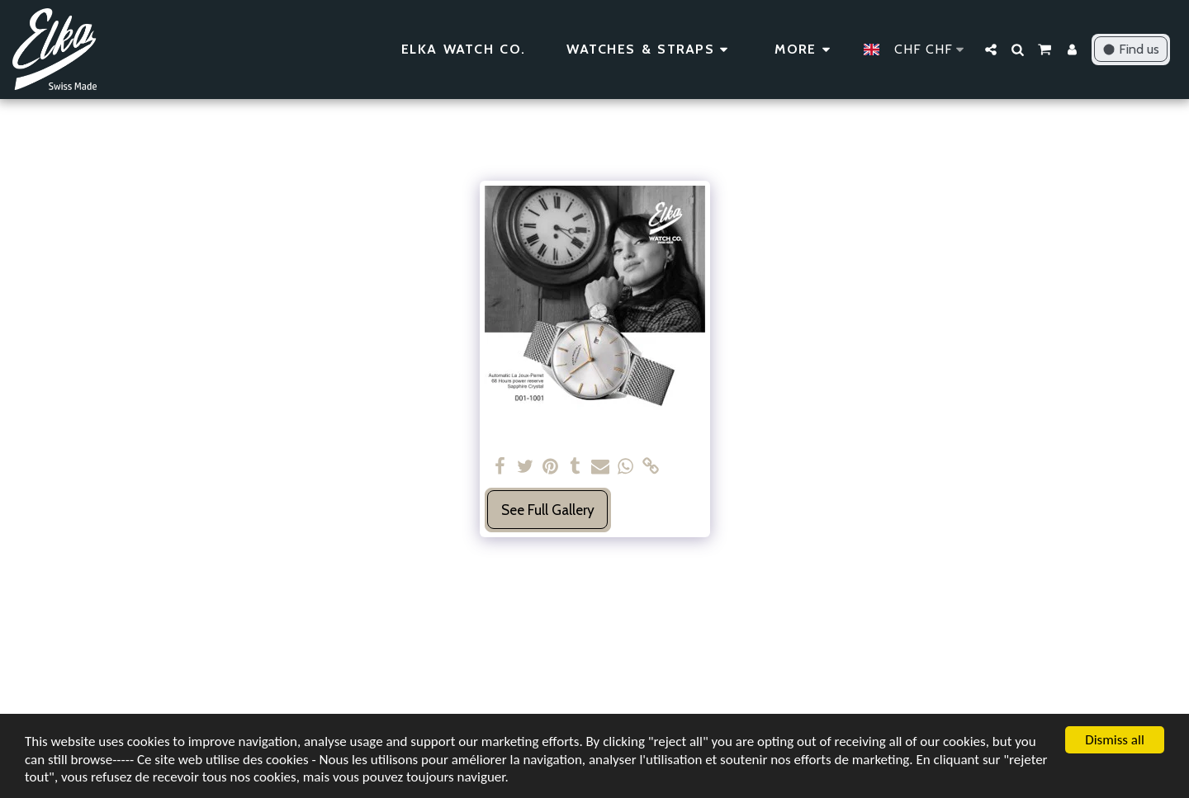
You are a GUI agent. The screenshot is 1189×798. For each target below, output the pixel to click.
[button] (990, 49)
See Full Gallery (547, 509)
